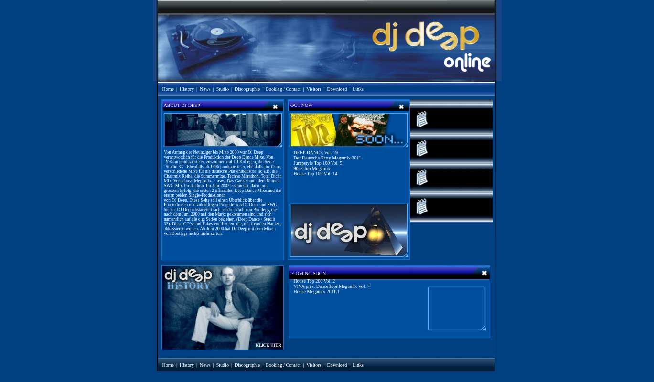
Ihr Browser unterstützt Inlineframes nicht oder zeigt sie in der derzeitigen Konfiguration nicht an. (326, 223)
